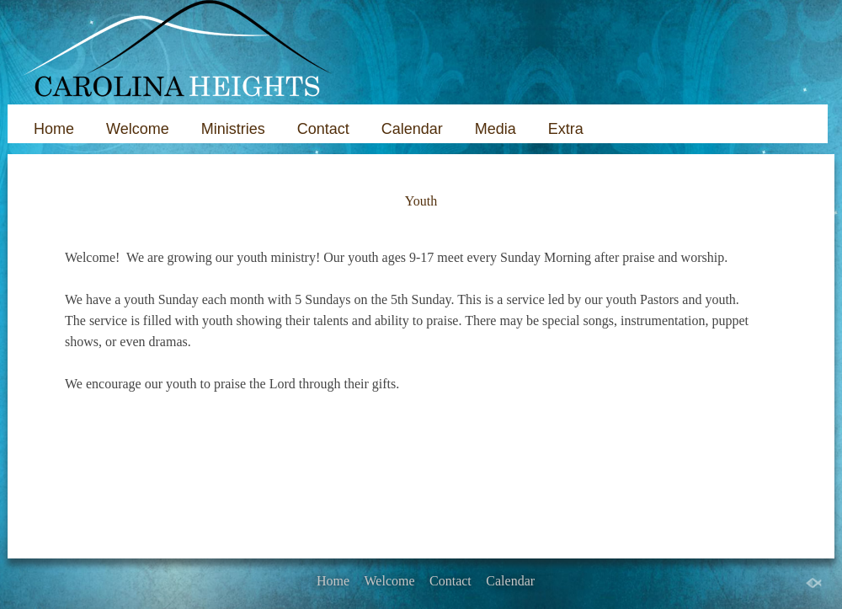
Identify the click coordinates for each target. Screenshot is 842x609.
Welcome (137, 128)
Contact (323, 128)
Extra (566, 128)
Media (495, 128)
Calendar (412, 128)
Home (54, 128)
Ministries (233, 128)
